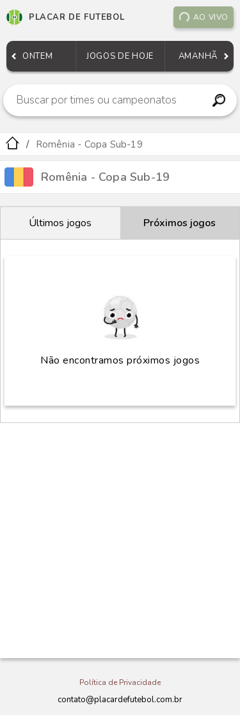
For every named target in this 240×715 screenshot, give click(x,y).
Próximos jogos (179, 223)
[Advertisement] (120, 540)
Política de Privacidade (120, 682)
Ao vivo (203, 17)
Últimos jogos (60, 223)
